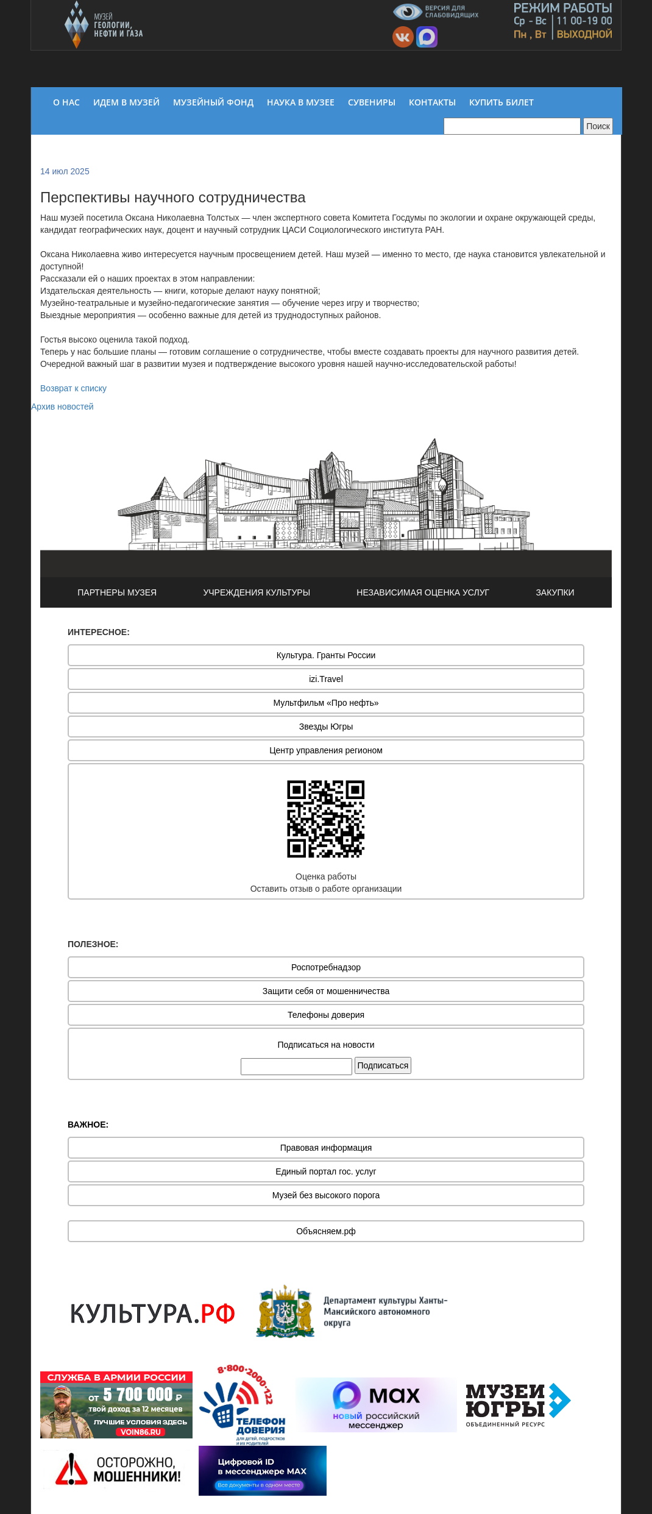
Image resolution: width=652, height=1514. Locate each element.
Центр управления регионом (326, 750)
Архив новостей (62, 406)
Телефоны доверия (326, 1015)
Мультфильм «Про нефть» (325, 703)
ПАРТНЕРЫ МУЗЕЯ (117, 592)
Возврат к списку (73, 388)
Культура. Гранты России (326, 655)
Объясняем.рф (326, 1231)
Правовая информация (326, 1148)
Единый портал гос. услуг (325, 1171)
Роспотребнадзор (326, 967)
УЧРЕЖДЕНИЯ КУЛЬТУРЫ (256, 592)
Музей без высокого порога (326, 1195)
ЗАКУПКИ (555, 592)
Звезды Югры (326, 726)
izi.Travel (326, 679)
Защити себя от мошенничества (326, 991)
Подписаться (383, 1065)
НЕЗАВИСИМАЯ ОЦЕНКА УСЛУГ (422, 592)
